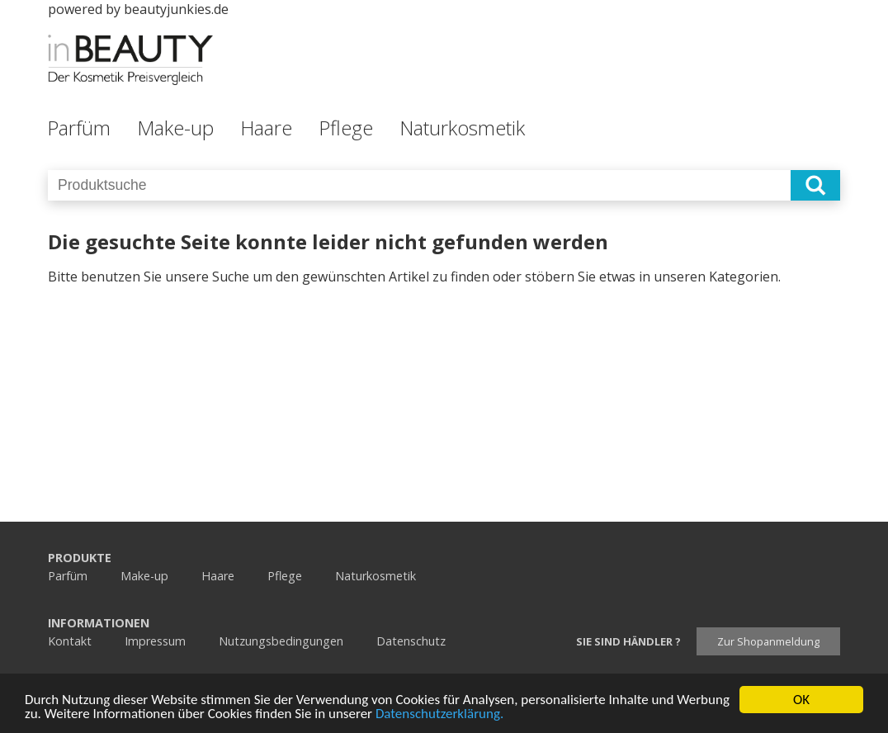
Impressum (155, 641)
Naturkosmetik (462, 127)
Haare (266, 127)
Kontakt (70, 641)
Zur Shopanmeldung (768, 641)
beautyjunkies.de (176, 9)
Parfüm (79, 127)
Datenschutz (411, 641)
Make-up (175, 127)
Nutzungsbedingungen (281, 641)
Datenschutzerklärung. (439, 714)
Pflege (346, 127)
